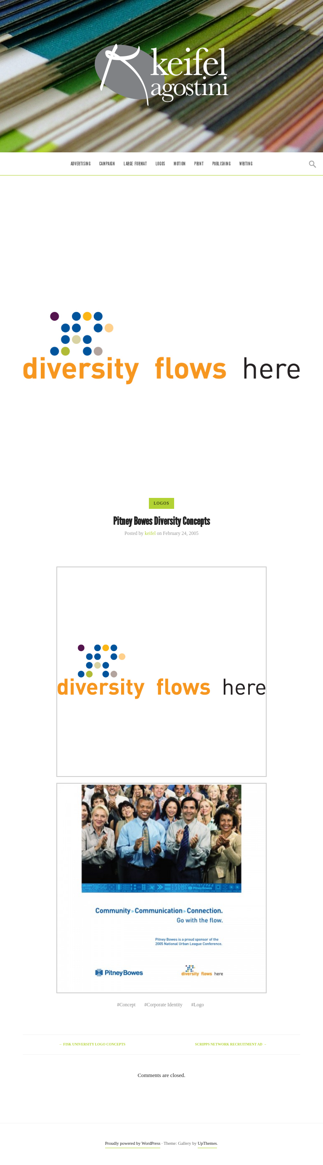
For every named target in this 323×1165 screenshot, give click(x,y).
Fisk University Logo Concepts (92, 1044)
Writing (245, 164)
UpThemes (207, 1143)
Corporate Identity (165, 1004)
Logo (199, 1004)
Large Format (135, 164)
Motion (180, 164)
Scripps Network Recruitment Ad (231, 1044)
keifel (150, 533)
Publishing (221, 164)
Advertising (81, 164)
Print (199, 164)
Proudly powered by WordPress (132, 1143)
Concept (127, 1004)
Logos (160, 164)
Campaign (107, 164)
